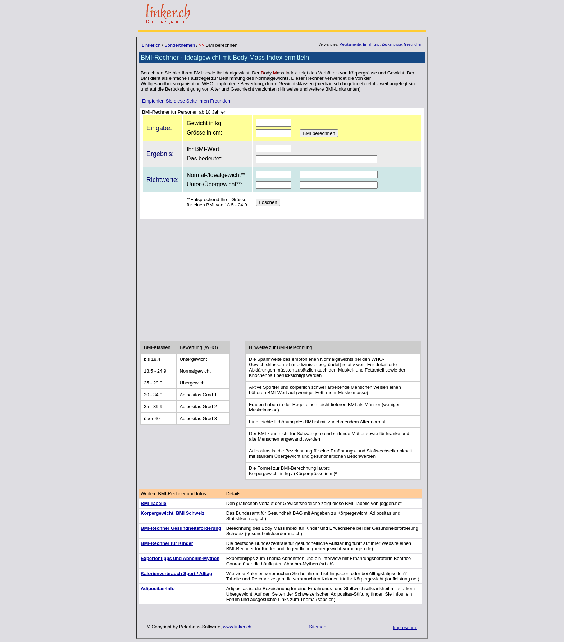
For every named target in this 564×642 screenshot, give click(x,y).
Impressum (405, 627)
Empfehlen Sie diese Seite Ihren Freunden (186, 101)
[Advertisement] (282, 279)
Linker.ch (151, 45)
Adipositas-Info (158, 588)
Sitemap (317, 626)
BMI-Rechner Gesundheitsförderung (181, 528)
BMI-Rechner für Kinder (167, 543)
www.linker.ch (237, 626)
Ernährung (371, 44)
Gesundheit (413, 44)
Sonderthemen (179, 45)
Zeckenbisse (392, 44)
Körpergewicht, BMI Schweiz (172, 513)
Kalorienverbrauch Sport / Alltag (176, 573)
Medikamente (350, 44)
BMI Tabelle (153, 503)
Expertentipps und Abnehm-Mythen (180, 558)
